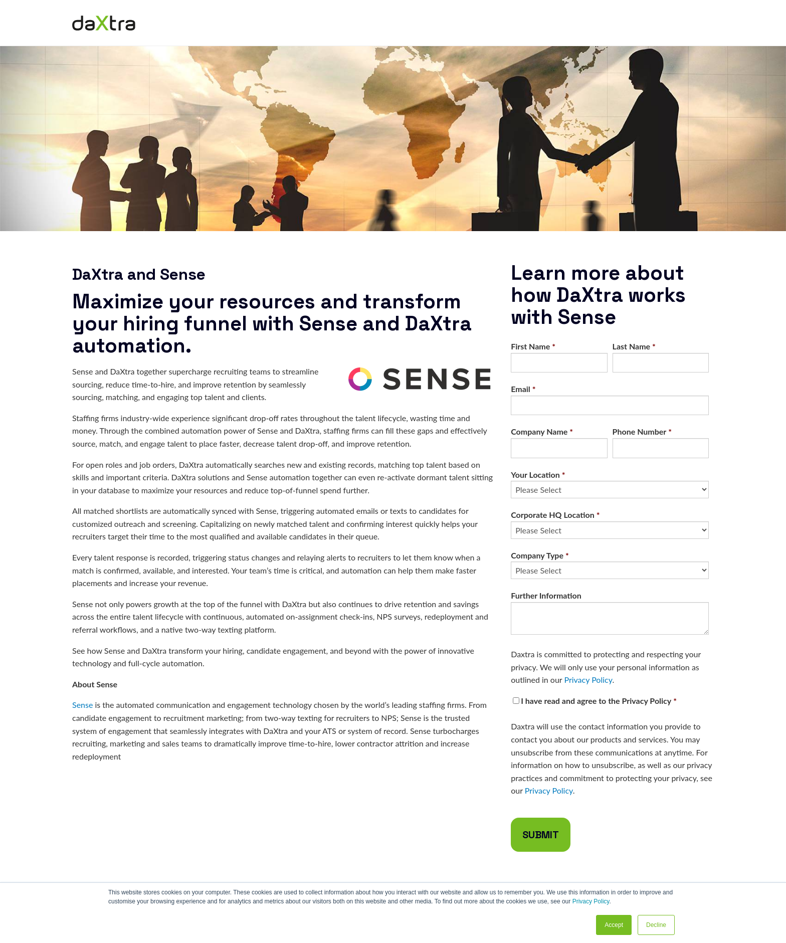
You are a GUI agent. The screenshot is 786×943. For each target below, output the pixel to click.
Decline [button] (656, 924)
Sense (82, 704)
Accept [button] (614, 924)
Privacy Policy (591, 901)
